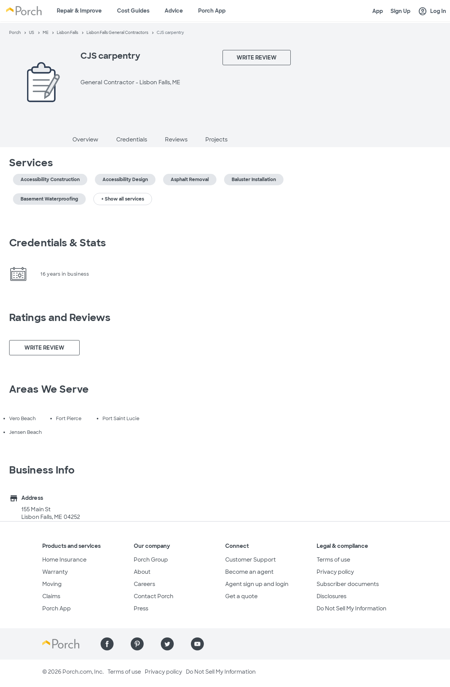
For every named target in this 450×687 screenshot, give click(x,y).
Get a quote (241, 596)
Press (141, 608)
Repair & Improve (79, 10)
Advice (174, 10)
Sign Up (400, 11)
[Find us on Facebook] (107, 643)
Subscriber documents (348, 584)
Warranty (55, 571)
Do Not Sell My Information (351, 608)
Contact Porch (153, 596)
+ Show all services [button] (122, 199)
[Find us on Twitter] (167, 643)
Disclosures (331, 596)
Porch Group (151, 559)
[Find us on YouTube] (197, 643)
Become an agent (249, 571)
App (377, 11)
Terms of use (333, 559)
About (142, 571)
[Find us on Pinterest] (137, 643)
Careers (144, 584)
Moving (52, 584)
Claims (51, 596)
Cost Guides (133, 10)
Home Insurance (64, 559)
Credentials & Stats (57, 242)
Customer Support (250, 559)
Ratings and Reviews (59, 317)
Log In (432, 11)
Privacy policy (335, 571)
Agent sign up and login (256, 584)
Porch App (212, 10)
